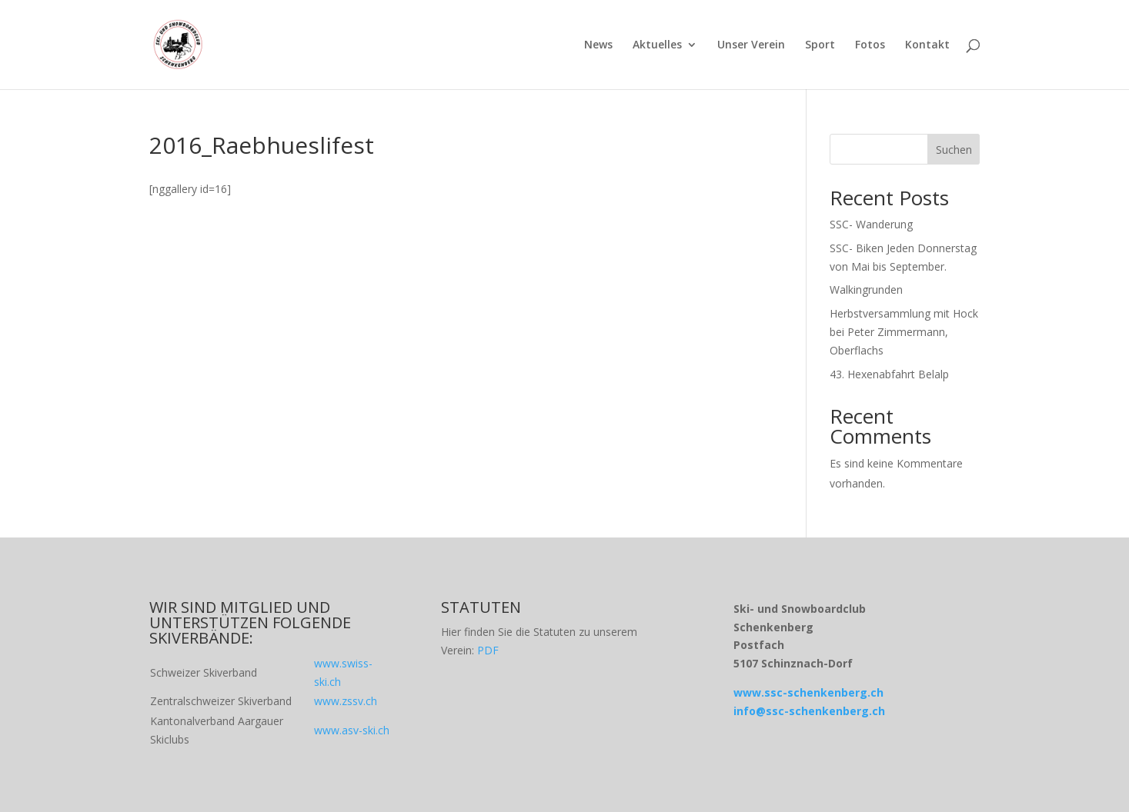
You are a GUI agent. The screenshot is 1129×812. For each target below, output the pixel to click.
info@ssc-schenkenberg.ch (809, 711)
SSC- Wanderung (871, 224)
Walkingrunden (866, 289)
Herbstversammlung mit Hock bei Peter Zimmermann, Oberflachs (904, 332)
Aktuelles (657, 45)
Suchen (954, 149)
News (598, 45)
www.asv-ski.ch (351, 730)
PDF (488, 650)
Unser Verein (751, 45)
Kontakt (927, 45)
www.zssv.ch (345, 701)
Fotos (870, 45)
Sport (820, 45)
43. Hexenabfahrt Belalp (889, 374)
